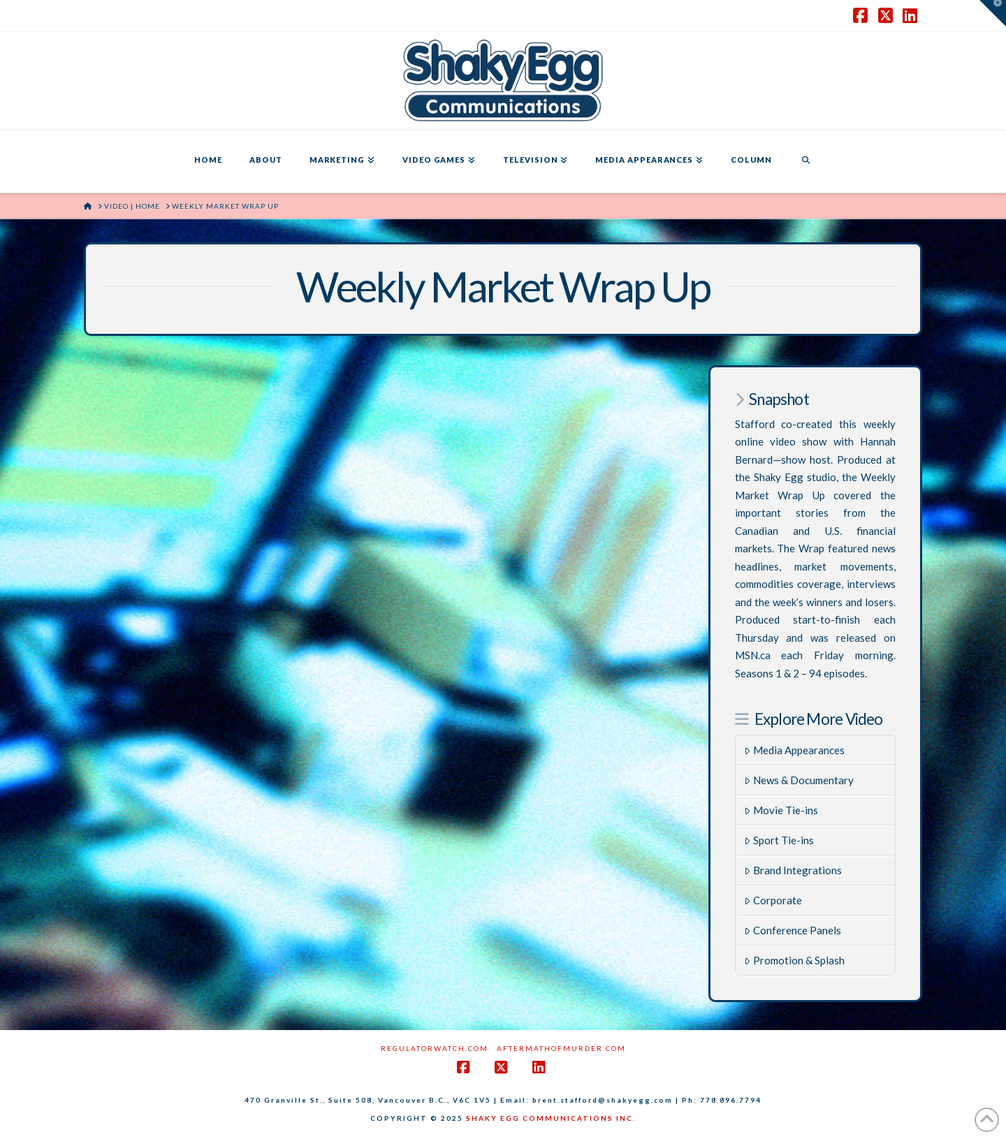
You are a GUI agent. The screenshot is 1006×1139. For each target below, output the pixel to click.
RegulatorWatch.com (434, 1048)
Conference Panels (792, 930)
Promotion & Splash (794, 960)
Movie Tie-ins (781, 810)
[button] (992, 13)
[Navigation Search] (805, 161)
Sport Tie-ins (779, 840)
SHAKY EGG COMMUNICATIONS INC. (551, 1118)
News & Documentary (799, 780)
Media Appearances (794, 750)
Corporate (773, 900)
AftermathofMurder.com (561, 1048)
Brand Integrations (793, 870)
